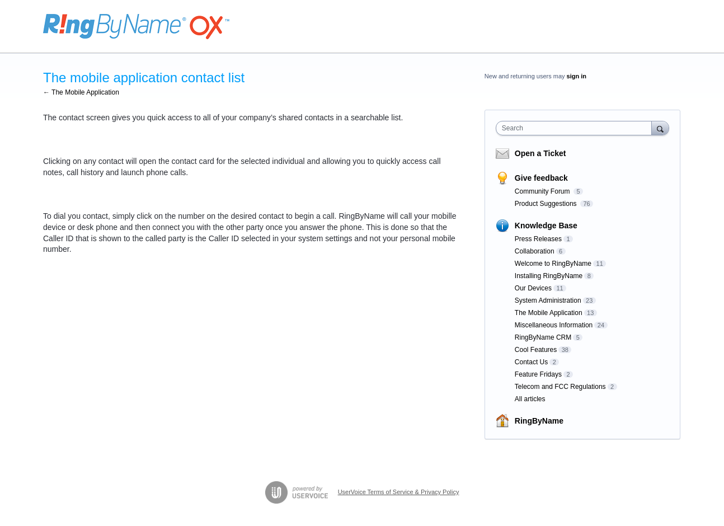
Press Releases (538, 239)
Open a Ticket (540, 153)
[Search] (660, 128)
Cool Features (536, 350)
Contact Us (531, 362)
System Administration (548, 300)
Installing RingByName (548, 276)
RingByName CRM (543, 337)
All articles (530, 399)
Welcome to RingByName (553, 263)
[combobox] (576, 128)
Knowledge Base (546, 225)
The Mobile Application (548, 313)
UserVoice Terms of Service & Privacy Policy (398, 492)
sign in (576, 76)
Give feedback (541, 177)
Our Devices (533, 288)
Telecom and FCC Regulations (560, 387)
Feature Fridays (538, 374)
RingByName (539, 420)
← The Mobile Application (81, 92)
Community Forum (543, 191)
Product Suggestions (547, 204)
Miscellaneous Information (554, 325)
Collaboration (534, 251)
